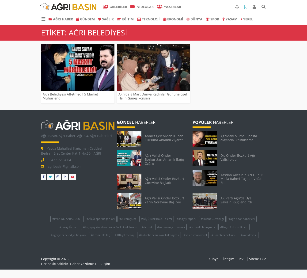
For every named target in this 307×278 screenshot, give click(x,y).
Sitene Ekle (257, 259)
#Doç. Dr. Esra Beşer (234, 227)
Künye (213, 259)
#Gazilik (147, 227)
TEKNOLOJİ (148, 19)
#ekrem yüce (127, 219)
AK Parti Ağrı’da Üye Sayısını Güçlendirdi (236, 200)
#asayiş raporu (186, 219)
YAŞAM (230, 19)
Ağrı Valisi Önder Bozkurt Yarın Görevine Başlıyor (164, 200)
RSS (242, 259)
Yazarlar (169, 6)
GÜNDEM (85, 19)
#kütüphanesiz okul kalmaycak (159, 235)
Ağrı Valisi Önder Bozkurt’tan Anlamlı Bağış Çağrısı (165, 159)
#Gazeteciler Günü (224, 235)
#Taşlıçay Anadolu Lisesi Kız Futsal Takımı (110, 227)
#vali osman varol (195, 235)
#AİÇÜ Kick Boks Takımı (156, 219)
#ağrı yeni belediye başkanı (68, 235)
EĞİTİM (125, 19)
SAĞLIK (106, 19)
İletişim (228, 259)
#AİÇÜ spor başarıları (101, 219)
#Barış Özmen (69, 227)
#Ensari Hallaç (100, 235)
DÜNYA (194, 19)
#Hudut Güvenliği (212, 219)
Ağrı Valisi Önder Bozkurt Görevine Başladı (164, 180)
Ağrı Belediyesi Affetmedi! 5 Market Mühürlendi (70, 96)
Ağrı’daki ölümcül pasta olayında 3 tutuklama (238, 138)
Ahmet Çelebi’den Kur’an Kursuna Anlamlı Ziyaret (164, 138)
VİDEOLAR (142, 6)
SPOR (212, 19)
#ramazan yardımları (171, 227)
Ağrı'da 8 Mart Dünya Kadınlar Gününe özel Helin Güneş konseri (152, 96)
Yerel (247, 19)
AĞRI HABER (61, 19)
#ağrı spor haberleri (241, 219)
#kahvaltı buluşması (203, 227)
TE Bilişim (102, 264)
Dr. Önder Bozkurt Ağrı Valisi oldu (238, 157)
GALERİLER (115, 6)
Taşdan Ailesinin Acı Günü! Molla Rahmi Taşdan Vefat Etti (241, 179)
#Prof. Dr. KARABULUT (67, 219)
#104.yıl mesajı (124, 235)
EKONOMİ (173, 19)
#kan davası (249, 235)
